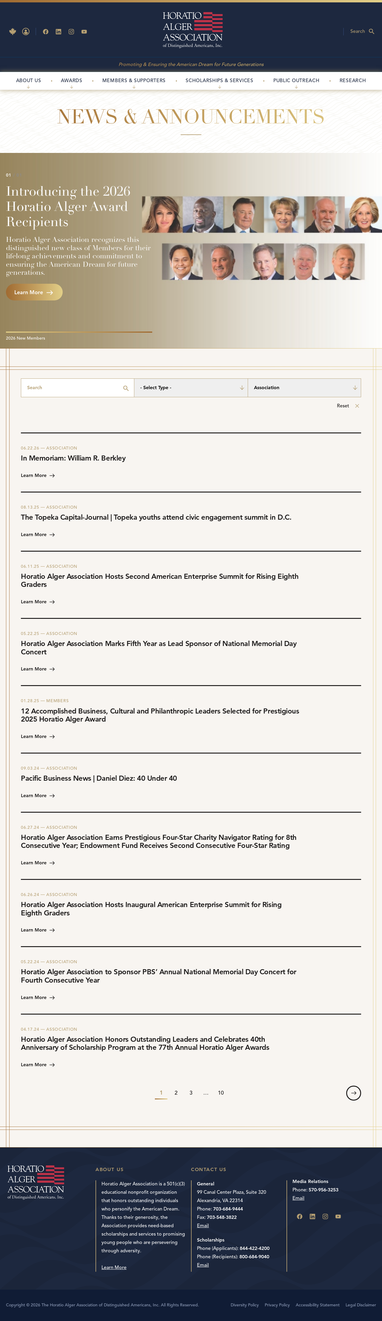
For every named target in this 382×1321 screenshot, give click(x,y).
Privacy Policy (277, 1305)
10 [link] (221, 1093)
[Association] (304, 387)
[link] (353, 1093)
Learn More (114, 1268)
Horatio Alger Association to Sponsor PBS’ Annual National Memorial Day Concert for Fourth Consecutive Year (158, 976)
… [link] (206, 1093)
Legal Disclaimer (361, 1305)
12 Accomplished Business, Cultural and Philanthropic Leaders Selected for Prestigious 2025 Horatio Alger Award (160, 715)
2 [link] (176, 1093)
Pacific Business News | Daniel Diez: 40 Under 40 (99, 778)
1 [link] (161, 1093)
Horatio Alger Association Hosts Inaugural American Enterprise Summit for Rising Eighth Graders (151, 908)
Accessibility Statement (318, 1305)
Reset (343, 406)
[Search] (77, 387)
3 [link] (191, 1093)
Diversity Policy (245, 1305)
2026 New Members (25, 338)
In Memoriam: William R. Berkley (73, 458)
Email (203, 1226)
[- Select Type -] (191, 387)
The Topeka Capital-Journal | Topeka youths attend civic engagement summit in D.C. (156, 517)
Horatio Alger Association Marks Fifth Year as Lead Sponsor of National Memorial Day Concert (158, 647)
